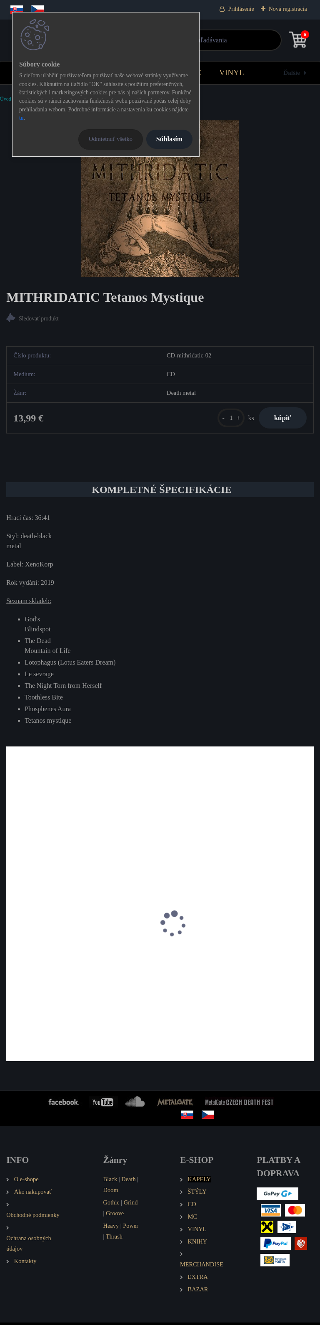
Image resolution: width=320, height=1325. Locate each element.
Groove (115, 1215)
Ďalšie (291, 72)
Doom (110, 1192)
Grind (131, 1205)
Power (130, 1227)
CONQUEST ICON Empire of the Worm (222, 961)
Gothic (111, 1205)
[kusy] (227, 418)
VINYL (231, 72)
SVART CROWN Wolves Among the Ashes (68, 961)
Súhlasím (169, 139)
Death (128, 1181)
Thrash (114, 1238)
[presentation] (12, 936)
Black (110, 1181)
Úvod (5, 99)
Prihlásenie (241, 9)
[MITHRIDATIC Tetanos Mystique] (160, 198)
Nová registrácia (288, 9)
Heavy (111, 1227)
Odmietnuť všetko (110, 138)
